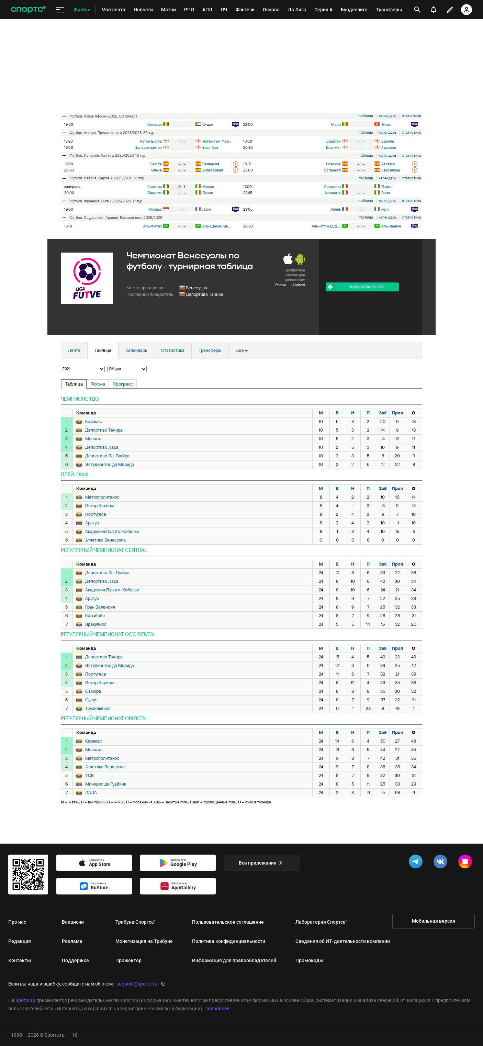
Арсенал (388, 147)
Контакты (19, 960)
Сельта (156, 164)
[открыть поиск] (417, 9)
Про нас (17, 922)
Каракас (93, 421)
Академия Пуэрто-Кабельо (112, 531)
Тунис (386, 124)
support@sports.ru (136, 984)
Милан (208, 186)
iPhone (280, 284)
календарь (387, 115)
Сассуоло (332, 186)
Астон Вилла (151, 141)
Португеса (95, 514)
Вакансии (73, 922)
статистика (411, 115)
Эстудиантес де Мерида (109, 464)
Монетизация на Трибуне (144, 941)
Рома (385, 192)
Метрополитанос (102, 497)
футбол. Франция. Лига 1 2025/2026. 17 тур (105, 201)
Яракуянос (95, 624)
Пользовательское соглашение (228, 922)
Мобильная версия (433, 921)
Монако (155, 209)
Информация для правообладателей (234, 960)
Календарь (136, 350)
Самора (93, 691)
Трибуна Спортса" (135, 922)
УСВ (89, 775)
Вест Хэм (210, 147)
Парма (387, 186)
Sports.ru (25, 1000)
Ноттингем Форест (217, 141)
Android (298, 284)
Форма (97, 384)
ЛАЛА (91, 792)
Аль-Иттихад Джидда (326, 226)
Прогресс (123, 384)
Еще (241, 350)
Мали (336, 124)
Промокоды (309, 960)
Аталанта (333, 192)
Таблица (102, 350)
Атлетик (388, 164)
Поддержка (75, 960)
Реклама (72, 941)
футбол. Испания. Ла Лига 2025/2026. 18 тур (107, 155)
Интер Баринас (100, 506)
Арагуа (92, 523)
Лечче (207, 192)
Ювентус (154, 192)
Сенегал (154, 124)
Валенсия (210, 164)
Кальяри (154, 186)
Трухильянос (98, 708)
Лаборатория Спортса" (321, 922)
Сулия (91, 700)
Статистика (172, 350)
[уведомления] (433, 9)
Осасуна (333, 164)
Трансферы (210, 350)
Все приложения (262, 863)
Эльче (156, 170)
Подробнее (216, 1008)
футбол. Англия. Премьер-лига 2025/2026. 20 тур (111, 132)
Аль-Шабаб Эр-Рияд (217, 226)
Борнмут (333, 147)
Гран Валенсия (100, 607)
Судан (207, 124)
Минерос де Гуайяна (105, 784)
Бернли (387, 141)
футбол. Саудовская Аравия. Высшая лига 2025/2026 (115, 217)
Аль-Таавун (391, 226)
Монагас (94, 439)
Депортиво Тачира (204, 294)
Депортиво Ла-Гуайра (107, 456)
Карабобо (95, 616)
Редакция (19, 941)
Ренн (385, 209)
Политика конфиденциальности (228, 941)
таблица (366, 115)
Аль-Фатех (152, 226)
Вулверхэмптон (148, 147)
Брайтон (333, 141)
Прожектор (128, 960)
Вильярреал (212, 170)
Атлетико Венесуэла (105, 540)
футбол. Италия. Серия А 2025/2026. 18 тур (106, 178)
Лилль (335, 209)
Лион (206, 209)
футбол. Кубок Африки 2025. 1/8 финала (103, 116)
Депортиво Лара (102, 447)
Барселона (390, 170)
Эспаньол (332, 170)
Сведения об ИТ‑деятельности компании (342, 941)
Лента (74, 350)
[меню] (60, 9)
